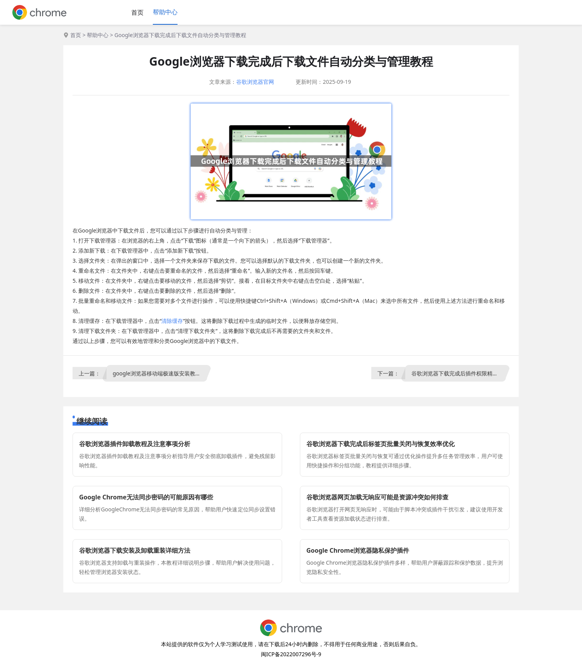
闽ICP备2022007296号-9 (291, 654)
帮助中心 (165, 12)
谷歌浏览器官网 (255, 81)
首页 (137, 12)
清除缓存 (172, 320)
